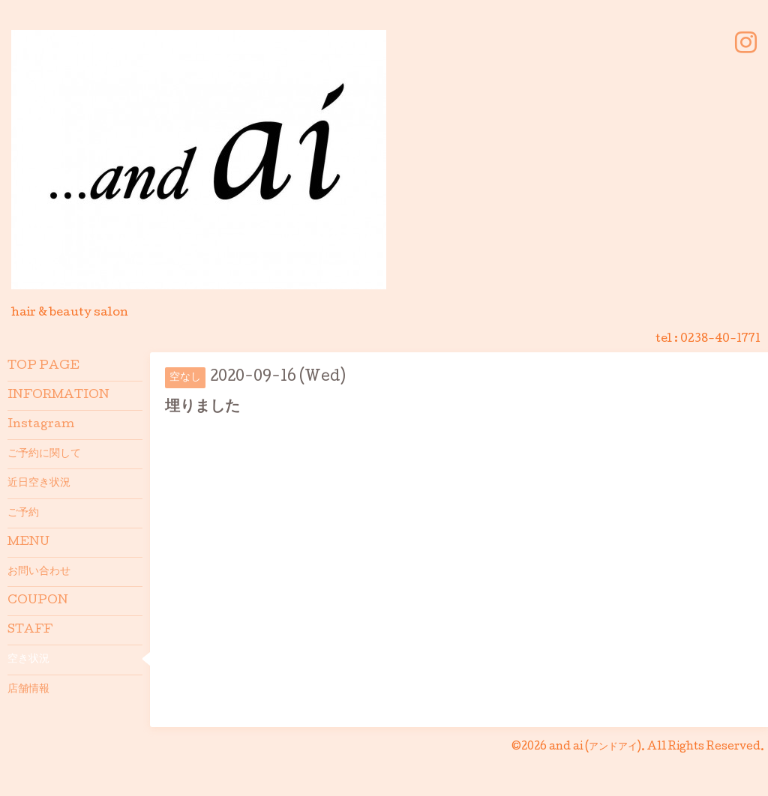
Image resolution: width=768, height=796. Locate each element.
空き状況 (29, 660)
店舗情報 (29, 690)
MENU (29, 543)
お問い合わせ (39, 572)
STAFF (30, 630)
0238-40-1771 (720, 340)
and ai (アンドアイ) (595, 747)
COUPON (38, 601)
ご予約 (23, 513)
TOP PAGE (44, 367)
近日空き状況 (39, 483)
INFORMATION (59, 396)
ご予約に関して (44, 454)
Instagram (41, 425)
